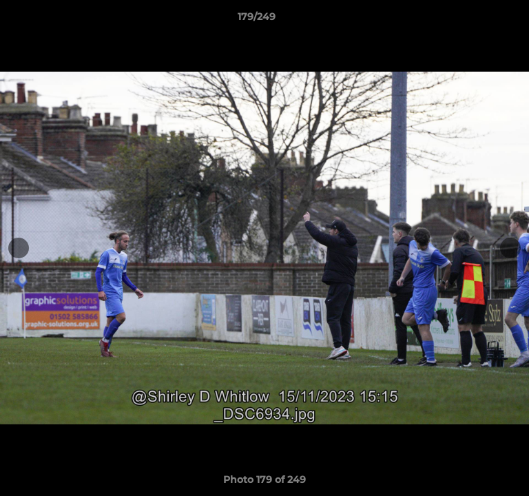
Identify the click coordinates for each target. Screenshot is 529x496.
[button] (479, 20)
